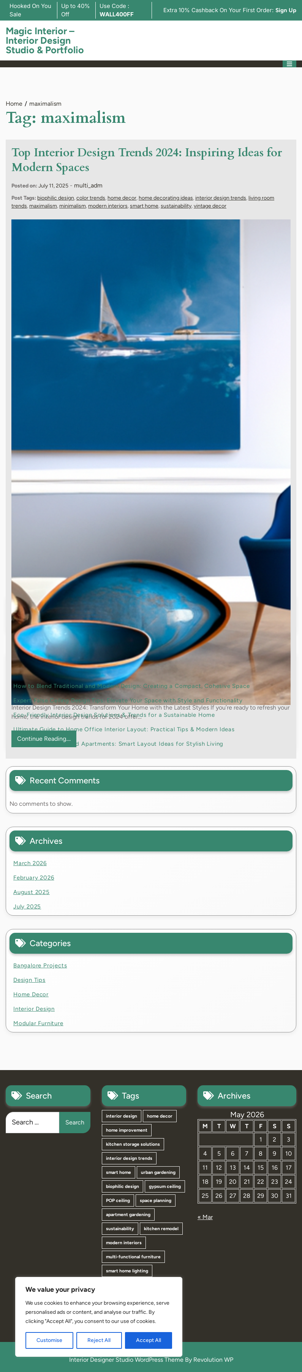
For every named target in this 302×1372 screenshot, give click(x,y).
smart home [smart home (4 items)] (118, 1172)
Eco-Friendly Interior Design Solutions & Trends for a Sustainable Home (114, 714)
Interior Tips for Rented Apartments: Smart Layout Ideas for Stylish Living (118, 743)
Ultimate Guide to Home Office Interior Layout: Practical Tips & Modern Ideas (124, 729)
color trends (90, 198)
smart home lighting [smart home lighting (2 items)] (127, 1271)
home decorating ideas (166, 198)
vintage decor (210, 206)
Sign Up (285, 10)
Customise (49, 1340)
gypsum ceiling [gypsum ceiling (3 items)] (165, 1186)
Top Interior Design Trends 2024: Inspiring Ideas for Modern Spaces (146, 160)
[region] (98, 1317)
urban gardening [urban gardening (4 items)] (158, 1172)
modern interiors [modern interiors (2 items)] (124, 1242)
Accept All (148, 1340)
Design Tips (29, 980)
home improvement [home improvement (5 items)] (126, 1130)
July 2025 (27, 906)
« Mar (205, 1217)
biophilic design (55, 198)
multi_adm (88, 185)
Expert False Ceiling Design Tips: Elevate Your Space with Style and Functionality (128, 700)
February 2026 (33, 877)
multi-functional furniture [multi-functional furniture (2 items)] (133, 1256)
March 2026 (30, 863)
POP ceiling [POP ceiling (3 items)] (118, 1200)
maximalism (43, 206)
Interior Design (34, 1008)
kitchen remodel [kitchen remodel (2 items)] (161, 1228)
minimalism (72, 206)
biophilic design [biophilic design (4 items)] (122, 1186)
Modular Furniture (38, 1023)
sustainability (176, 206)
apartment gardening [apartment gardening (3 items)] (128, 1214)
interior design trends (220, 198)
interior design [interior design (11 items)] (121, 1116)
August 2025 (31, 892)
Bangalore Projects (40, 965)
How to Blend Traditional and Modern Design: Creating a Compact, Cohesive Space (131, 686)
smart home (144, 206)
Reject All (99, 1340)
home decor (122, 198)
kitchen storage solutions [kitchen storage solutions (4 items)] (133, 1144)
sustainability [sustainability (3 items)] (120, 1228)
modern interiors (108, 206)
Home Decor (31, 994)
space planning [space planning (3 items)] (155, 1200)
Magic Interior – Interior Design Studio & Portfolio (45, 40)
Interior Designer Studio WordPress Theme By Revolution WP (151, 1359)
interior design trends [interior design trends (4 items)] (129, 1158)
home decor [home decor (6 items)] (159, 1116)
